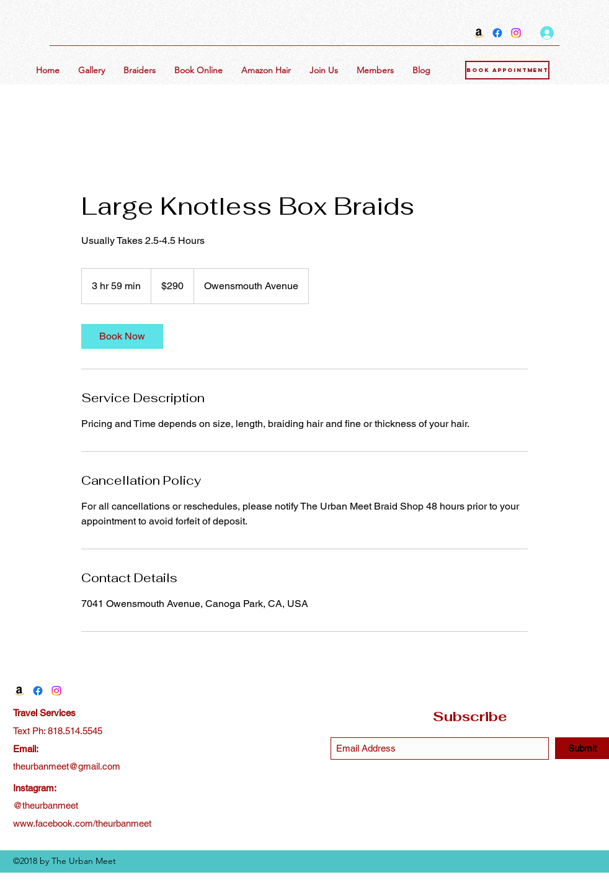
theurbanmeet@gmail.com (66, 766)
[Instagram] (516, 33)
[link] (122, 336)
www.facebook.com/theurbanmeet (82, 823)
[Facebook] (497, 33)
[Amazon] (479, 33)
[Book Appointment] (507, 70)
